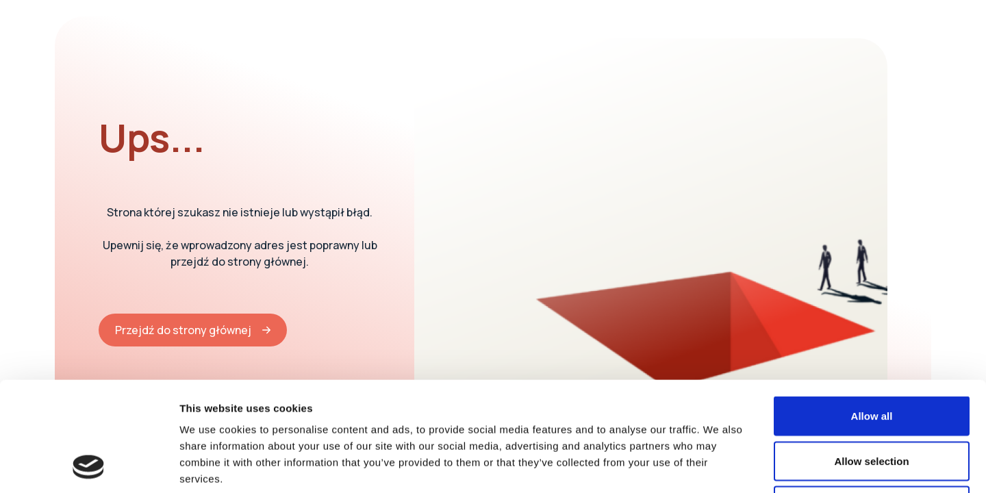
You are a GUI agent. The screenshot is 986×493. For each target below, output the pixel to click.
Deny (872, 403)
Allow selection (871, 358)
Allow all (872, 313)
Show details (718, 466)
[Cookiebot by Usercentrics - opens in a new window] (89, 466)
